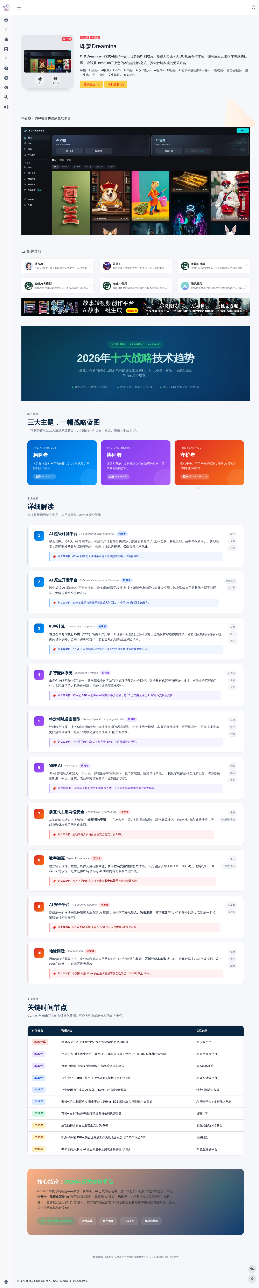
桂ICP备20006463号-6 (75, 1281)
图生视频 (98, 74)
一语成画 (217, 70)
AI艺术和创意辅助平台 (193, 70)
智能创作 (129, 74)
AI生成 (158, 70)
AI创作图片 (143, 70)
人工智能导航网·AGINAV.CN (46, 1281)
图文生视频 (234, 70)
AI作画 (128, 70)
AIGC (116, 70)
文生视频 (114, 74)
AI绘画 (84, 37)
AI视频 (94, 37)
